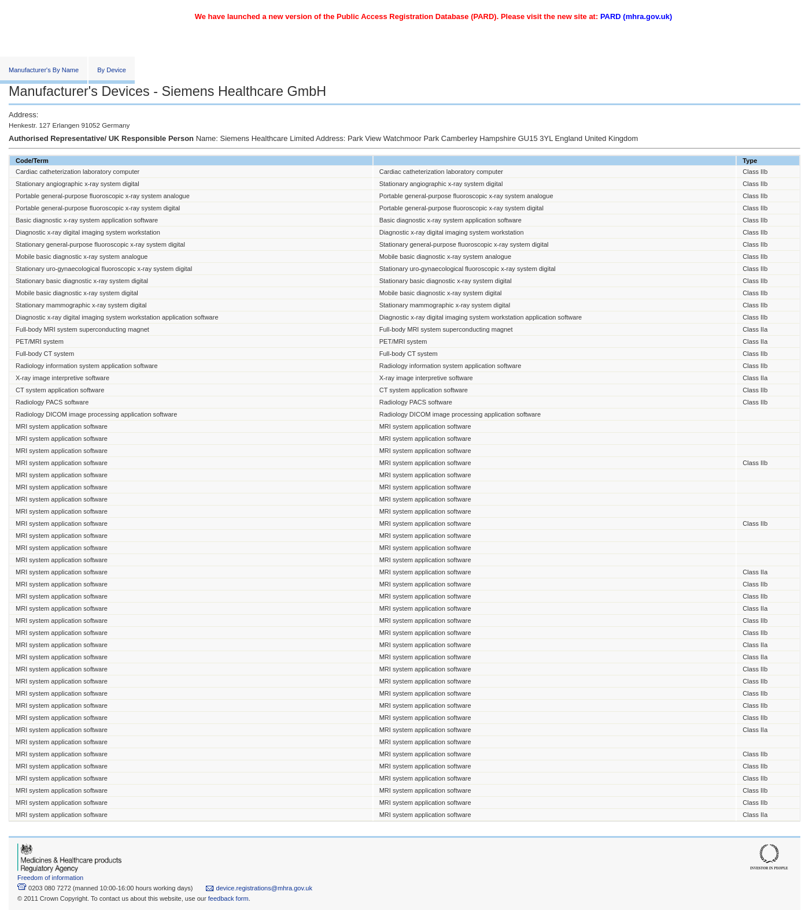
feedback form (228, 898)
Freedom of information (50, 877)
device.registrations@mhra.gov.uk (259, 888)
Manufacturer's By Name (44, 69)
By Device (111, 69)
